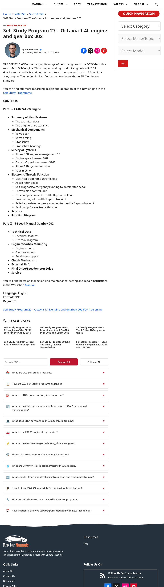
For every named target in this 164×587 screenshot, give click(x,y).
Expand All (79, 362)
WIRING (122, 4)
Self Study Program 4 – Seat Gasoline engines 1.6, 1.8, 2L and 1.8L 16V (91, 344)
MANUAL (41, 4)
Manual (30, 285)
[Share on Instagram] (97, 51)
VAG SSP (143, 4)
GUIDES (62, 4)
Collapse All (99, 362)
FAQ (86, 543)
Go (123, 63)
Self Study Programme (17, 93)
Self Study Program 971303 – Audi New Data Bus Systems (19, 343)
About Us (8, 571)
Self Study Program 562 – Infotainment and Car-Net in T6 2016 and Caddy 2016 (54, 330)
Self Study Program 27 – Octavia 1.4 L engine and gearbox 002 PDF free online (52, 309)
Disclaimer (8, 581)
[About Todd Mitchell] (12, 50)
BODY (77, 4)
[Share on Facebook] (83, 51)
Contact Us (9, 576)
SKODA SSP (12, 25)
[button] (156, 4)
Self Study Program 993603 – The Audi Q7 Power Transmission (55, 344)
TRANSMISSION (97, 4)
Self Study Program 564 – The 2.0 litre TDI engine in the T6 (90, 330)
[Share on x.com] (90, 51)
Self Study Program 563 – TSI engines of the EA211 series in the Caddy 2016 (17, 330)
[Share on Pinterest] (104, 51)
